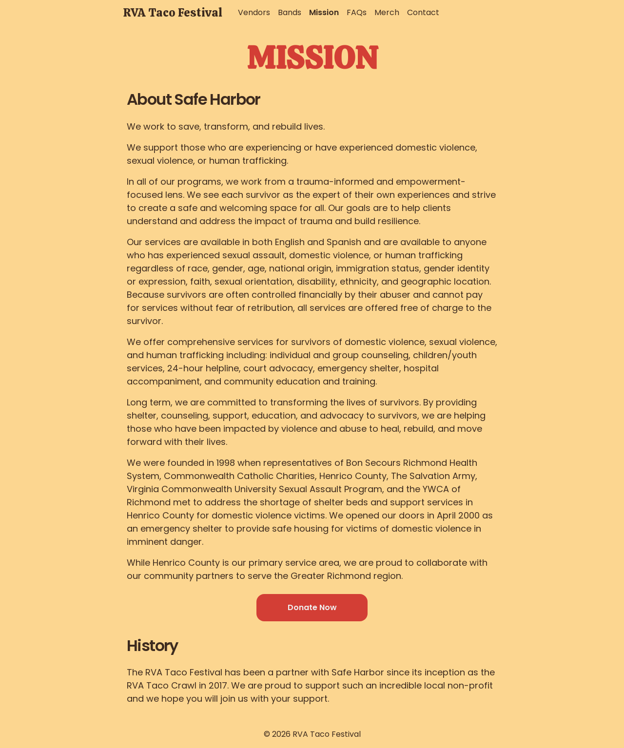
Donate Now (312, 607)
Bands (289, 12)
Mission (324, 12)
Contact (423, 12)
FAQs (357, 12)
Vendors (254, 12)
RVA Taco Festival (172, 12)
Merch (386, 12)
